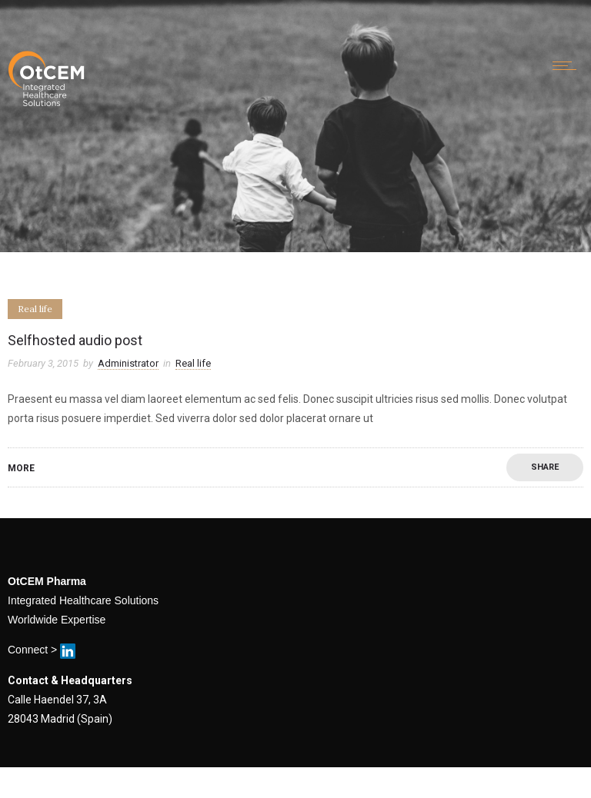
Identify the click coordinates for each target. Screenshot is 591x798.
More (21, 468)
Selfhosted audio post (75, 340)
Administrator (128, 363)
